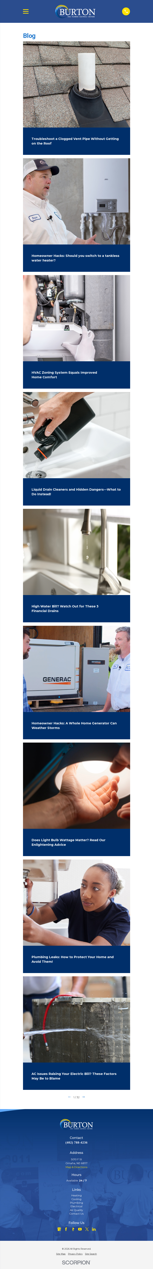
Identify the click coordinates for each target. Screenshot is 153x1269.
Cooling (76, 1199)
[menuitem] (61, 1254)
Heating (76, 1195)
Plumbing (76, 1202)
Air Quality (76, 1210)
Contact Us (76, 1213)
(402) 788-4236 (76, 1142)
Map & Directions (76, 1167)
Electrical (76, 1206)
